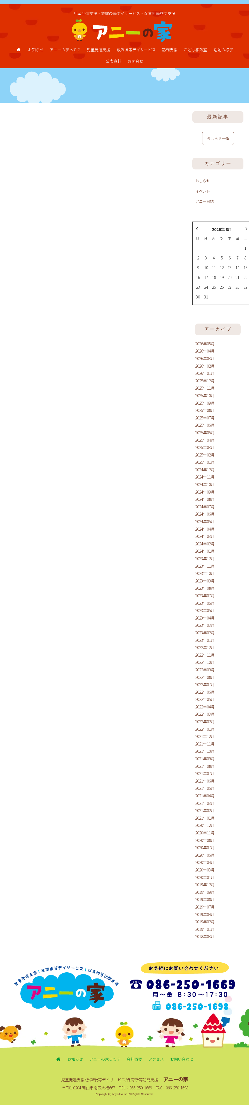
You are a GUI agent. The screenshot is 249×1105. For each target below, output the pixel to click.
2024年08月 (205, 499)
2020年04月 (205, 862)
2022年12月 (205, 647)
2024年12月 (205, 469)
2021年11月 (205, 744)
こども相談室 (195, 49)
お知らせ (36, 49)
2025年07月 (205, 418)
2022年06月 (205, 692)
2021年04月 (205, 795)
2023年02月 (205, 632)
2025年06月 (205, 425)
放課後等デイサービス (136, 49)
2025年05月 (205, 432)
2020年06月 (205, 855)
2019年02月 (205, 921)
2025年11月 (205, 388)
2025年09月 (205, 403)
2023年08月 (205, 588)
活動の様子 (223, 49)
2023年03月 (205, 625)
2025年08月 (205, 410)
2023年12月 (205, 558)
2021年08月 (205, 766)
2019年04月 (205, 914)
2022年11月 (205, 655)
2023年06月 (205, 603)
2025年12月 (205, 380)
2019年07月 (205, 907)
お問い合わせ (181, 1059)
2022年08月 (205, 677)
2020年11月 (205, 833)
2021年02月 (205, 810)
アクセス (156, 1059)
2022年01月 (205, 729)
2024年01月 (205, 551)
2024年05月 (205, 521)
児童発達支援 (98, 49)
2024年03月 (205, 536)
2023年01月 (205, 640)
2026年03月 (205, 358)
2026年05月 (205, 343)
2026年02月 (205, 366)
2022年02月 (205, 721)
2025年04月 (205, 440)
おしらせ (202, 180)
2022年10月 (205, 662)
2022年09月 (205, 669)
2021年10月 (205, 751)
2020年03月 (205, 870)
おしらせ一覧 (218, 138)
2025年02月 (205, 455)
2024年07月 (205, 506)
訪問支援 (170, 49)
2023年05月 (205, 610)
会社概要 (134, 1059)
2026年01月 (205, 373)
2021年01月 (205, 818)
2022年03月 (205, 714)
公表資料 (113, 61)
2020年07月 (205, 847)
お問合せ (135, 61)
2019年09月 (205, 892)
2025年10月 (205, 395)
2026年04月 (205, 351)
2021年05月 (205, 788)
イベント (202, 191)
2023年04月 (205, 618)
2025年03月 (205, 447)
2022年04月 (205, 707)
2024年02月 (205, 544)
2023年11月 (205, 566)
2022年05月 (205, 699)
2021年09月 (205, 758)
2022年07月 (205, 684)
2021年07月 (205, 773)
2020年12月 (205, 825)
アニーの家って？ (65, 49)
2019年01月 (205, 929)
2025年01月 (205, 462)
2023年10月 (205, 573)
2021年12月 (205, 736)
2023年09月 (205, 581)
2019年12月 (205, 884)
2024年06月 (205, 514)
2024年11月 (205, 477)
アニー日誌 (204, 201)
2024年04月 (205, 529)
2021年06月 (205, 781)
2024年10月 (205, 484)
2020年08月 (205, 840)
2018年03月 (205, 936)
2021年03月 (205, 803)
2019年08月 (205, 899)
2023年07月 (205, 595)
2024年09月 (205, 492)
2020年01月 (205, 877)
